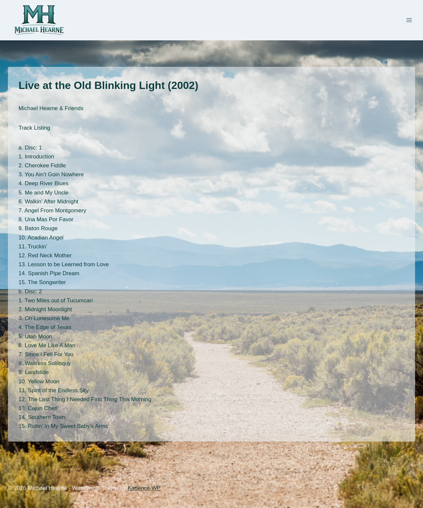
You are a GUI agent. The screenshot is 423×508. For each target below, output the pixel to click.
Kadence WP (144, 488)
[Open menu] (409, 20)
